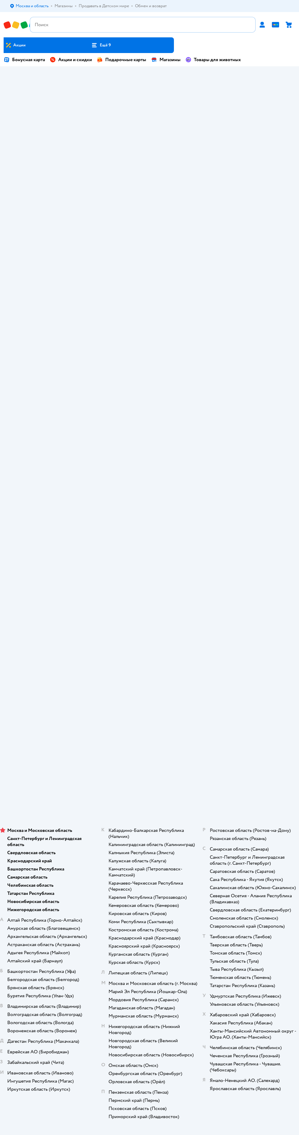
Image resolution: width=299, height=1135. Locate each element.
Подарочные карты (121, 60)
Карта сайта (149, 483)
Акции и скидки (71, 60)
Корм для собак (149, 685)
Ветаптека (149, 702)
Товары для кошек (149, 660)
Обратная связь (149, 474)
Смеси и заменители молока (47, 126)
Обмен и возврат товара (149, 424)
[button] (101, 45)
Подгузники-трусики (48, 100)
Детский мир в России (128, 790)
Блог (149, 635)
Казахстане (160, 790)
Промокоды (149, 441)
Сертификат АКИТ (149, 466)
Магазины (166, 60)
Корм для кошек (149, 668)
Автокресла (112, 100)
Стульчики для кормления (41, 153)
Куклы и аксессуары (266, 100)
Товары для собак (149, 677)
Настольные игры (264, 126)
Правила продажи (149, 432)
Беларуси (184, 790)
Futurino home (114, 126)
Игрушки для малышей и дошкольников (124, 153)
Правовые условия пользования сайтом (149, 772)
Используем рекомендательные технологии (149, 778)
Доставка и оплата (149, 407)
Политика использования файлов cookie (149, 457)
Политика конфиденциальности (149, 449)
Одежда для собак (149, 694)
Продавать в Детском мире (149, 415)
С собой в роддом (192, 100)
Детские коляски (264, 153)
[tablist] (149, 251)
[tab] (29, 251)
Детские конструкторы (197, 126)
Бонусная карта (24, 60)
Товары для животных (213, 60)
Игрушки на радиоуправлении (192, 153)
